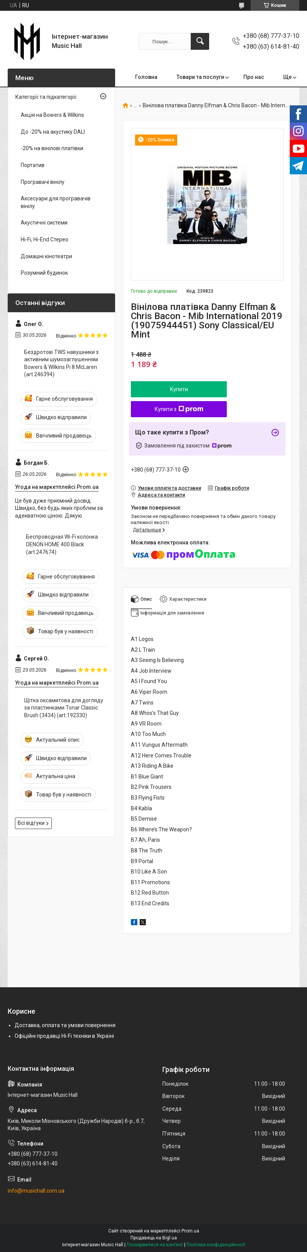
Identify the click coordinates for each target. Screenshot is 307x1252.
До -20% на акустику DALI (53, 132)
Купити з (179, 409)
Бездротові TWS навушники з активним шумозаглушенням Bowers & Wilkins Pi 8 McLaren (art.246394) (61, 363)
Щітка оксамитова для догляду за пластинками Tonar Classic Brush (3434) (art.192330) (63, 707)
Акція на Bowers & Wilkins (52, 115)
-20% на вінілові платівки (52, 148)
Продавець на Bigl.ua (153, 1238)
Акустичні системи (44, 223)
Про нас (253, 77)
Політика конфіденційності (216, 1244)
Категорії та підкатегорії (45, 97)
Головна (146, 77)
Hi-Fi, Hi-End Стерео (44, 239)
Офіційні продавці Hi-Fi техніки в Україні (64, 1036)
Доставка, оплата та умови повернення (65, 1025)
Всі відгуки (31, 823)
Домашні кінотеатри (46, 256)
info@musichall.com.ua (36, 1191)
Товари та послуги (200, 77)
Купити (179, 389)
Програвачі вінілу (42, 182)
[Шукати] (200, 41)
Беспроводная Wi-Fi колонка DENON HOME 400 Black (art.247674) (62, 544)
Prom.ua (190, 1231)
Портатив (33, 165)
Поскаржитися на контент (155, 1244)
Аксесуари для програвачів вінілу (56, 202)
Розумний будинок (44, 273)
